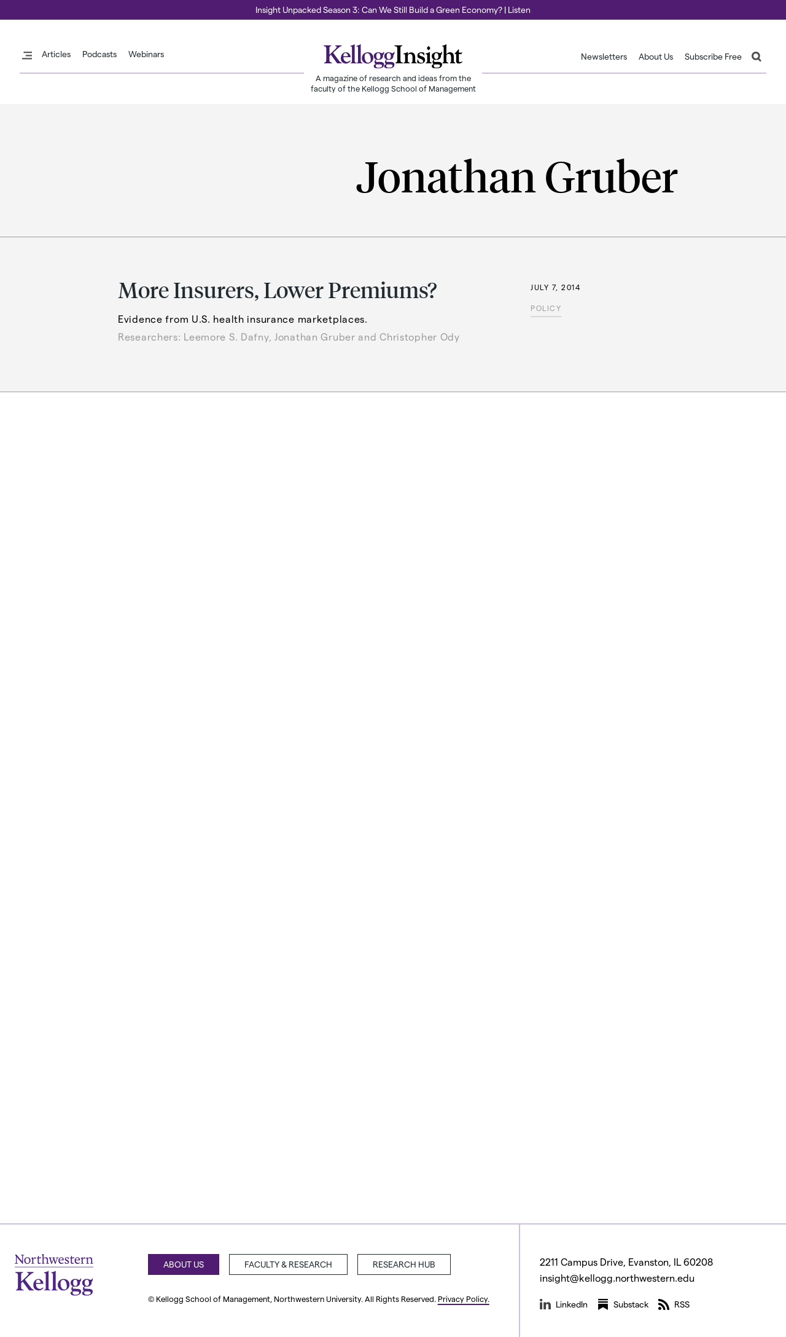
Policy (546, 308)
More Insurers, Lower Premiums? (277, 289)
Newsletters (604, 56)
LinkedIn (564, 1304)
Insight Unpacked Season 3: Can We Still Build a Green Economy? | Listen (393, 9)
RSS (674, 1304)
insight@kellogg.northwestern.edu (617, 1278)
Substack (622, 1304)
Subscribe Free (713, 56)
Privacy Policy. (463, 1298)
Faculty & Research (288, 1264)
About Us (656, 56)
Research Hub (404, 1264)
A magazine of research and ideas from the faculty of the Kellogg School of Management (393, 83)
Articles (56, 54)
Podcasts (99, 54)
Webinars (146, 54)
